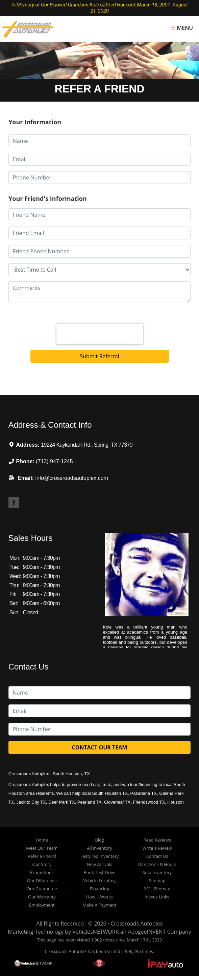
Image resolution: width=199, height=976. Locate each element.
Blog (99, 840)
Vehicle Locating (99, 880)
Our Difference (42, 880)
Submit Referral (99, 356)
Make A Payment (100, 905)
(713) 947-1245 (54, 461)
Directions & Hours (157, 864)
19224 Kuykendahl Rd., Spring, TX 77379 (86, 445)
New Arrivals (99, 864)
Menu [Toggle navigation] (182, 27)
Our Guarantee (42, 889)
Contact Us (157, 856)
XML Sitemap (157, 889)
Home (42, 840)
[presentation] (99, 334)
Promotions (42, 872)
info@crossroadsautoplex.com (71, 478)
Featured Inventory (99, 856)
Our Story (41, 864)
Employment (42, 905)
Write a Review (157, 848)
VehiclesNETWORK (95, 931)
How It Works (99, 897)
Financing (99, 889)
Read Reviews (157, 840)
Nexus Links (157, 897)
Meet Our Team (41, 848)
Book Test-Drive (99, 872)
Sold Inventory (157, 872)
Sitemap (157, 880)
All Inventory (99, 848)
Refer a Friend (42, 856)
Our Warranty (42, 897)
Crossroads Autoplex (136, 923)
